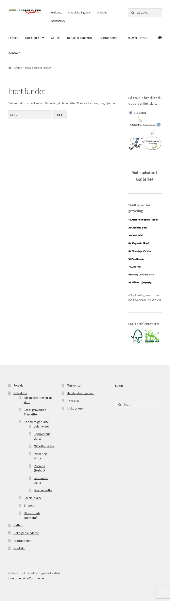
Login (119, 386)
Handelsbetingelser (79, 12)
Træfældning (108, 38)
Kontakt (14, 53)
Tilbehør (30, 506)
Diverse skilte (43, 490)
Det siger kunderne (80, 38)
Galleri (55, 38)
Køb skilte (32, 38)
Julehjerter (41, 426)
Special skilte (33, 498)
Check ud (101, 12)
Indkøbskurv (58, 21)
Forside (13, 38)
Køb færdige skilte (36, 422)
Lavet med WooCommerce (26, 578)
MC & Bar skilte (44, 446)
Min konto (56, 12)
